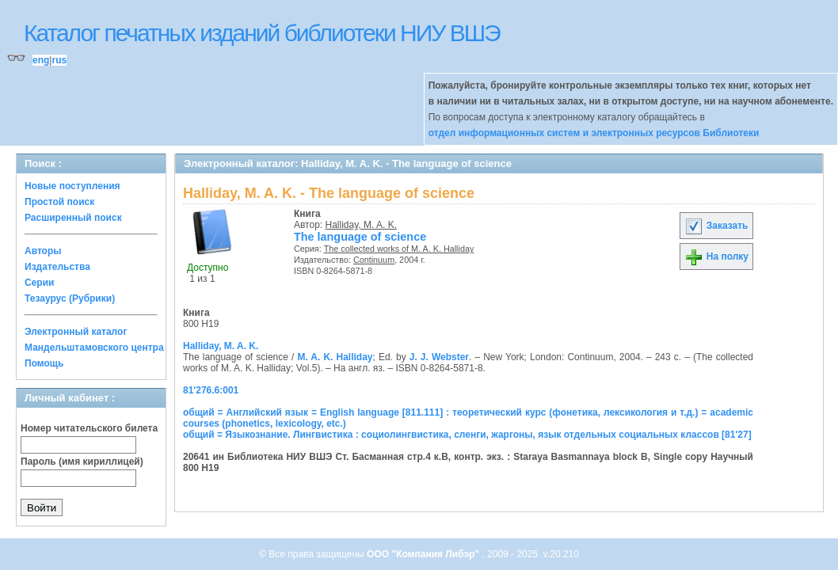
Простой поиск (59, 201)
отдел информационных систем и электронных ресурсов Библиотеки (594, 133)
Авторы (43, 250)
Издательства (57, 266)
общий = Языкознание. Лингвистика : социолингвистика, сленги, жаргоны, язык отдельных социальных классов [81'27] (467, 434)
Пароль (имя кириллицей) (82, 461)
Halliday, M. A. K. (361, 224)
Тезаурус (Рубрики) (70, 298)
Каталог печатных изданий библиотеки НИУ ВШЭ (262, 33)
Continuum (373, 259)
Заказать (716, 225)
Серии (39, 282)
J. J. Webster (439, 357)
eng (40, 60)
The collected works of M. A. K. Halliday (399, 248)
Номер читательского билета (89, 428)
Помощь (44, 363)
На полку (716, 256)
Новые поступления (72, 186)
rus (59, 60)
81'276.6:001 (210, 390)
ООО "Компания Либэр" (424, 554)
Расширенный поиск (73, 217)
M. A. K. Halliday (334, 357)
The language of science (360, 236)
